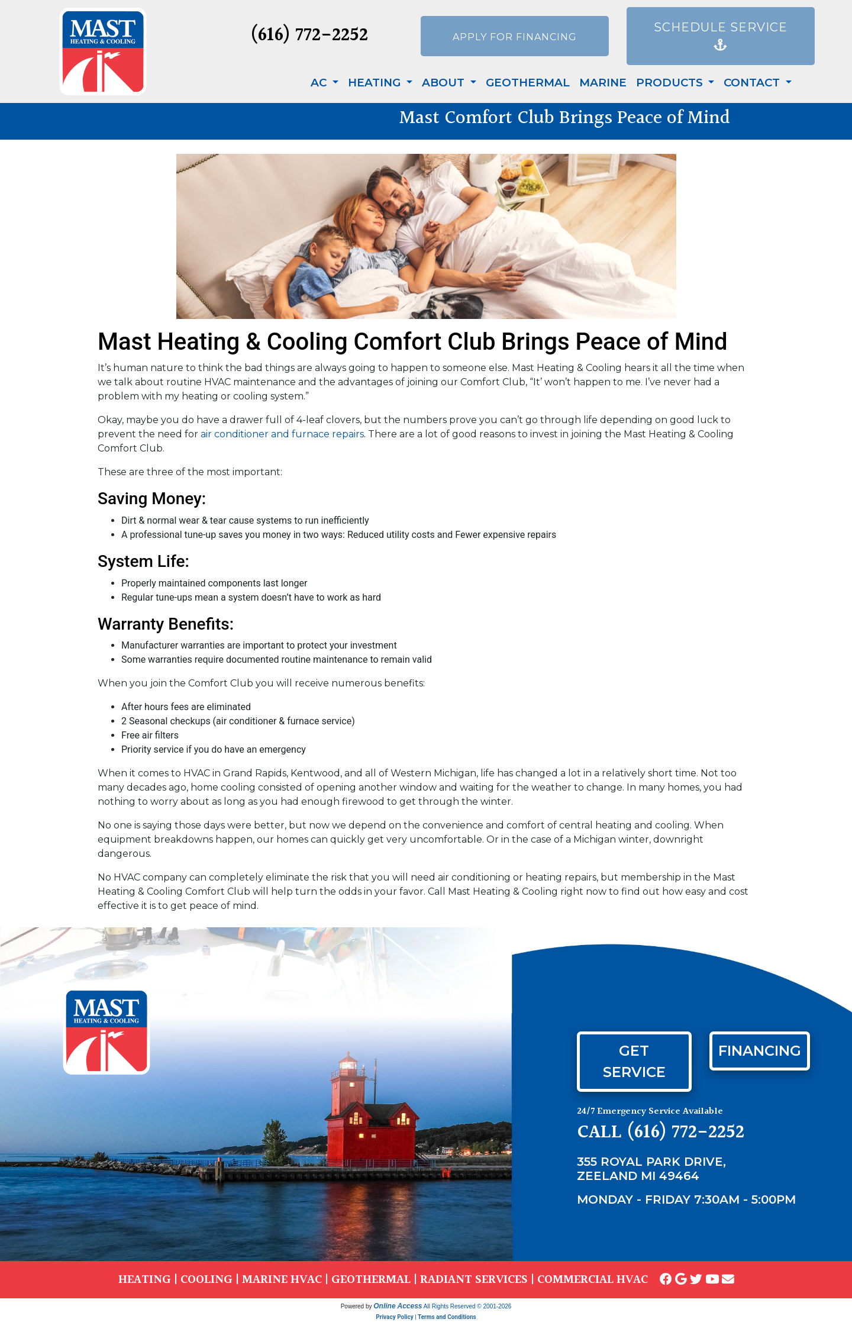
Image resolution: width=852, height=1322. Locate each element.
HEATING (144, 1279)
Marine (603, 82)
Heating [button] (376, 82)
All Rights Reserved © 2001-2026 (468, 1306)
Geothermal (528, 82)
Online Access (397, 1306)
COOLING (206, 1279)
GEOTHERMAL (371, 1279)
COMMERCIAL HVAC (592, 1279)
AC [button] (320, 82)
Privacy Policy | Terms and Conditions (426, 1317)
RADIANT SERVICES (474, 1279)
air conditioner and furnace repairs (282, 434)
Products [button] (671, 82)
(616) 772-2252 (309, 36)
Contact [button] (753, 82)
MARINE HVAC (282, 1279)
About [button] (444, 82)
